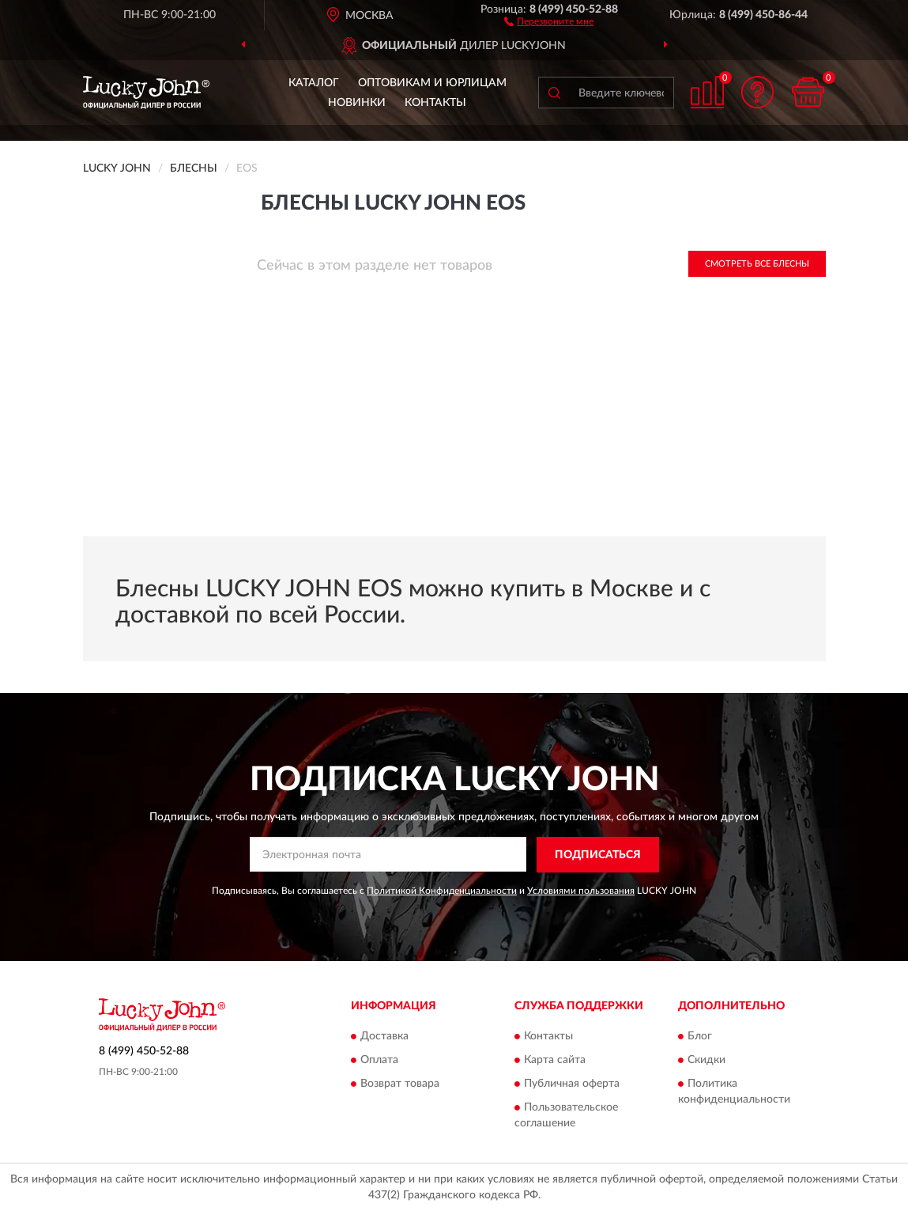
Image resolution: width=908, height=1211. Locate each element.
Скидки (706, 1060)
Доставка (384, 1037)
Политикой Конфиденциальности (442, 890)
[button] (548, 20)
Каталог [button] (313, 83)
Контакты (435, 102)
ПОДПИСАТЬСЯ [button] (598, 855)
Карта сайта (555, 1060)
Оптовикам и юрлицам (432, 83)
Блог (700, 1037)
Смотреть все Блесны (757, 263)
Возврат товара (399, 1084)
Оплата (379, 1060)
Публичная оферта (572, 1084)
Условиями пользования (581, 890)
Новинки (357, 102)
